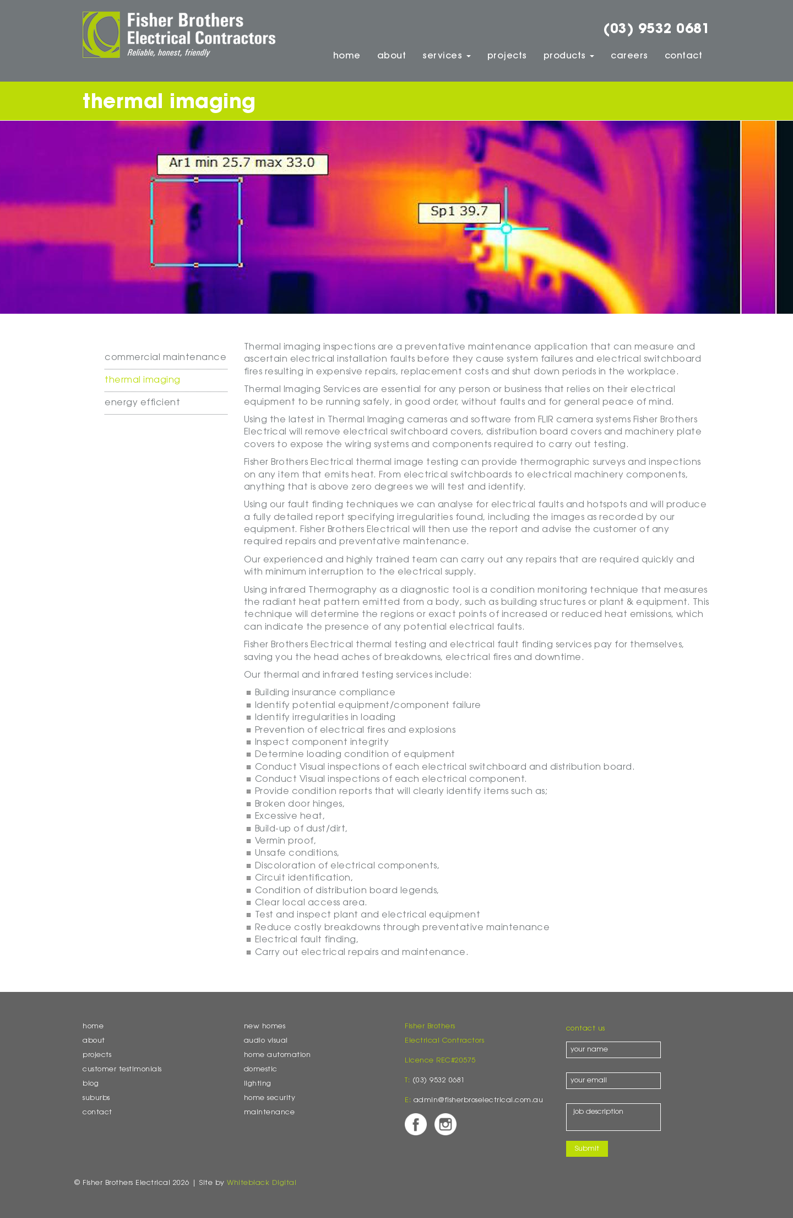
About (391, 56)
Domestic (261, 1069)
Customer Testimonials (122, 1069)
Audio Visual (266, 1041)
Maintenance (269, 1112)
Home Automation (277, 1055)
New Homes (265, 1026)
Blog (91, 1084)
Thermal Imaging (143, 380)
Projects (507, 56)
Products (569, 56)
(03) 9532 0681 (656, 29)
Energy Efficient (142, 403)
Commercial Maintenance (165, 357)
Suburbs (96, 1098)
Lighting (257, 1084)
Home (347, 56)
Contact (684, 56)
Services (446, 56)
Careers (629, 56)
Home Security (270, 1098)
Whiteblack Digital (261, 1183)
